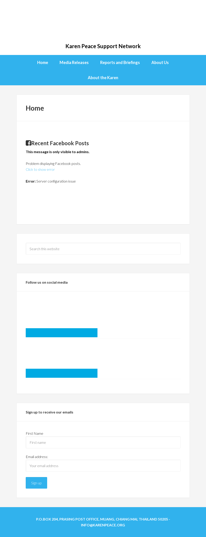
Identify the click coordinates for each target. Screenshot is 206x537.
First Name (34, 433)
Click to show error (40, 169)
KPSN (103, 23)
